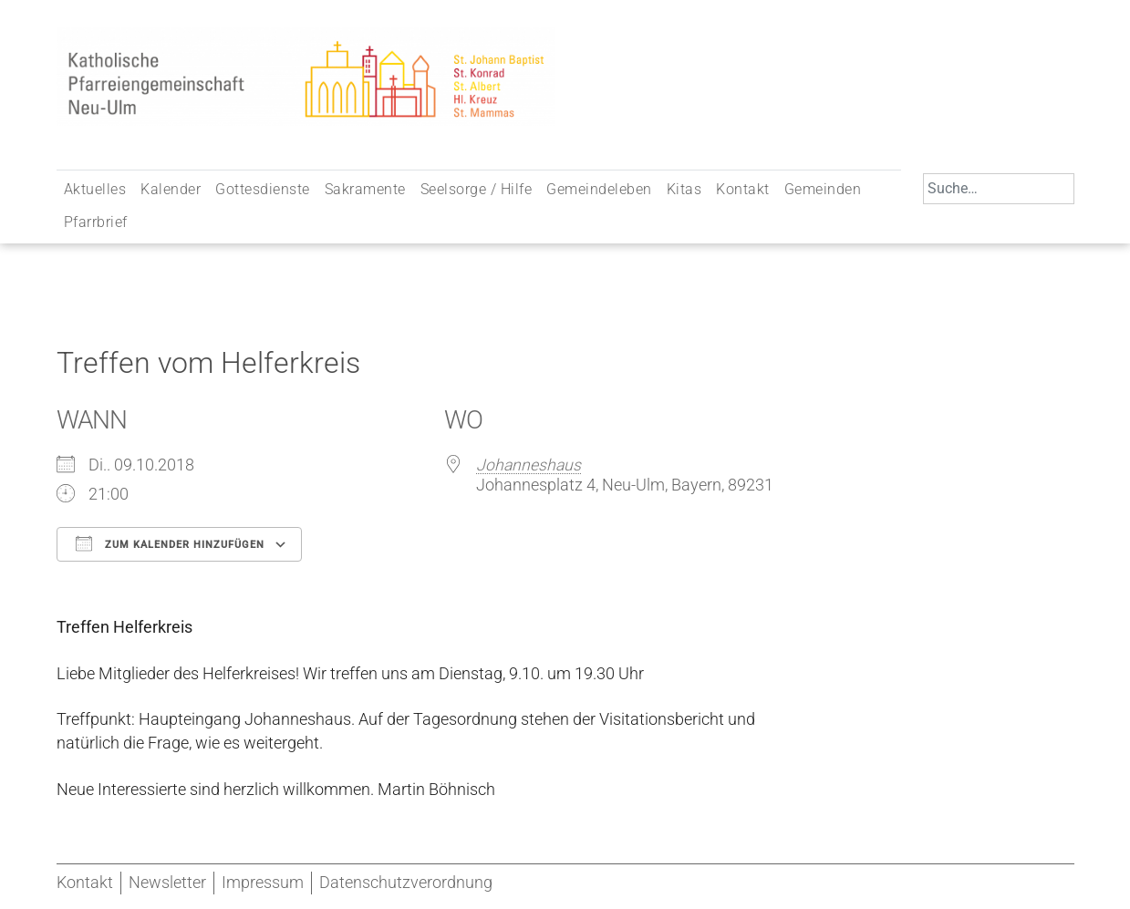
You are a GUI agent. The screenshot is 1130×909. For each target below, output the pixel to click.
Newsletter (167, 882)
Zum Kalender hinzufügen (170, 543)
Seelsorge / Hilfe (476, 189)
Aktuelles (95, 189)
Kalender (170, 189)
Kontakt (743, 189)
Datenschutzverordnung (405, 882)
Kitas (684, 189)
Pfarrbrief (96, 222)
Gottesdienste (262, 189)
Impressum (263, 882)
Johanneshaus (528, 465)
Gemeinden (823, 189)
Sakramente (365, 189)
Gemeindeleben (599, 189)
